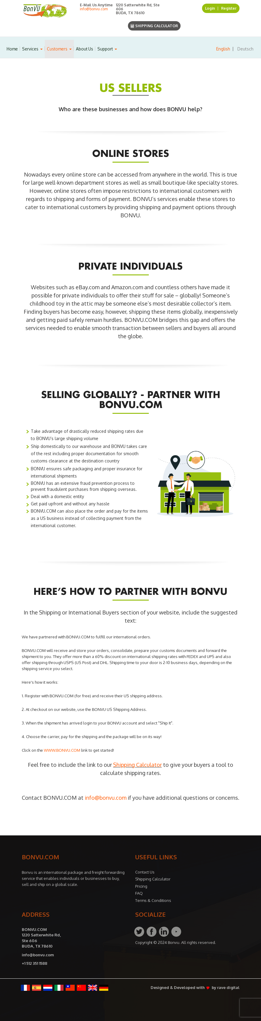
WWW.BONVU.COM (62, 750)
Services (32, 48)
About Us (84, 48)
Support (107, 48)
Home (12, 48)
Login (210, 8)
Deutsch (245, 48)
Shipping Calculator (154, 26)
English (223, 48)
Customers (59, 48)
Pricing (141, 886)
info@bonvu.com (94, 9)
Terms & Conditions (153, 900)
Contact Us (145, 872)
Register (229, 8)
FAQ (139, 893)
